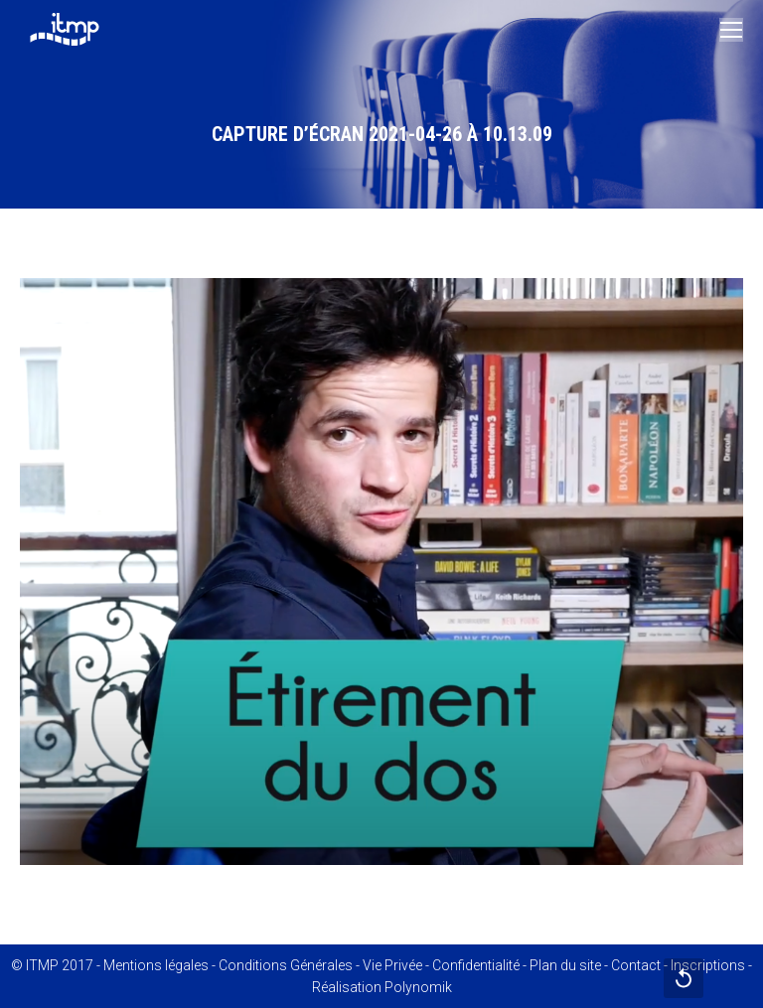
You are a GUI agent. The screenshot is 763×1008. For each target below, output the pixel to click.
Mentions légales (156, 965)
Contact (636, 965)
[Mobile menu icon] (731, 30)
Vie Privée (392, 965)
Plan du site (565, 965)
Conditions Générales (286, 965)
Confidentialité (476, 965)
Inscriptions (708, 965)
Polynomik (418, 987)
